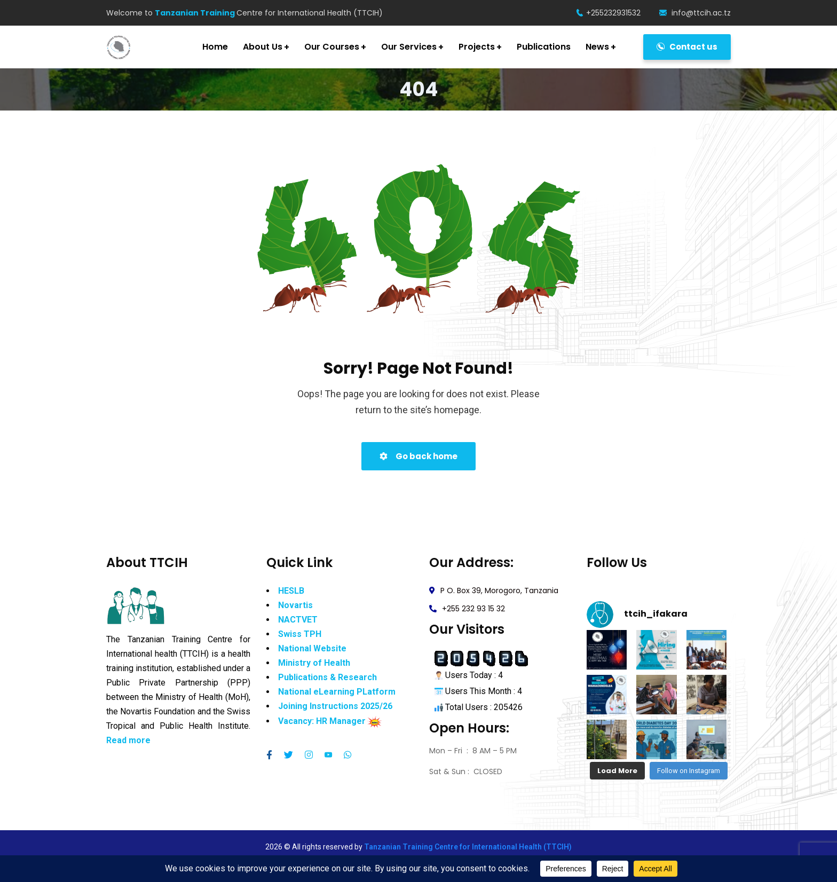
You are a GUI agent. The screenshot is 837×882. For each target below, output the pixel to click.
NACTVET (298, 621)
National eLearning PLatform (337, 693)
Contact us (687, 46)
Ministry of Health (314, 664)
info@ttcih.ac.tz (695, 12)
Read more (128, 742)
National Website (312, 650)
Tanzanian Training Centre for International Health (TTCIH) (468, 846)
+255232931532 (608, 12)
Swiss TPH (299, 636)
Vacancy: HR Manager (322, 723)
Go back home (418, 456)
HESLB (291, 592)
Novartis (295, 607)
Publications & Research (327, 679)
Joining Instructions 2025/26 (335, 708)
